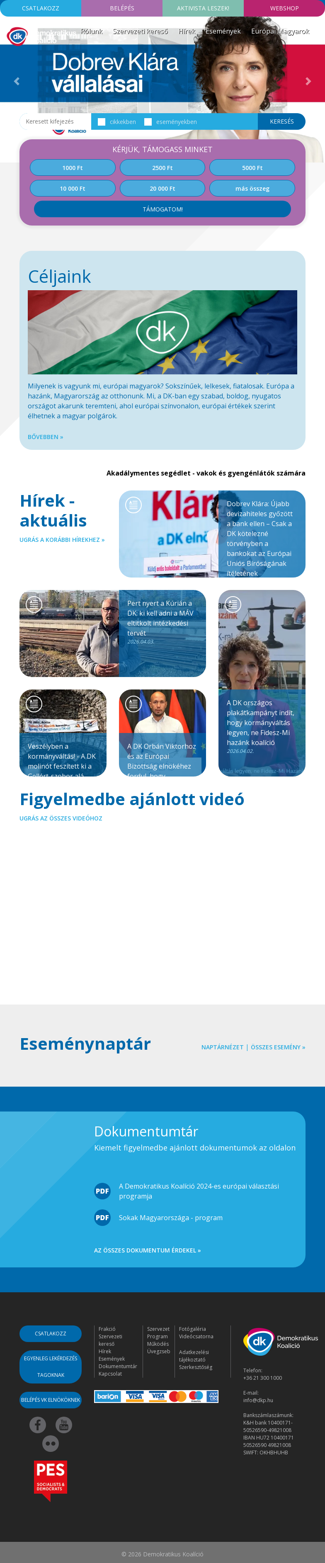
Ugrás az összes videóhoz (60, 818)
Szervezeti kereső (140, 31)
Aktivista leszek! (203, 8)
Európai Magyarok (280, 31)
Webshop (284, 8)
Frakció (107, 1328)
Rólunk (91, 31)
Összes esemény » (278, 1047)
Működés (158, 1343)
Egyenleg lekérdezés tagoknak (50, 1367)
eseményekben (170, 122)
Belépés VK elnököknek (50, 1399)
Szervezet (158, 1328)
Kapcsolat (110, 1373)
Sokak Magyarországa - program (171, 1217)
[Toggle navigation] (11, 60)
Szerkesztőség (195, 1367)
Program (157, 1336)
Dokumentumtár (118, 1366)
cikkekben (116, 122)
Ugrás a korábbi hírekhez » (62, 540)
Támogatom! (163, 209)
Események (223, 31)
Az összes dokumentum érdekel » (147, 1250)
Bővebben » (45, 437)
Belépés (122, 8)
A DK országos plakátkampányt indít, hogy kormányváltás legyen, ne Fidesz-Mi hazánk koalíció (262, 726)
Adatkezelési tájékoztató (194, 1356)
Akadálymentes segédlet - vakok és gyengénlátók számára (206, 473)
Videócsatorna (196, 1336)
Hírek (186, 31)
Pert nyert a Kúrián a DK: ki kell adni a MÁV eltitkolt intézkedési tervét (162, 622)
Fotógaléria (192, 1328)
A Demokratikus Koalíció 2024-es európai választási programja (199, 1191)
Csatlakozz (40, 8)
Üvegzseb (158, 1351)
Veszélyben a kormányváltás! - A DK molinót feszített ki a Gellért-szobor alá (63, 759)
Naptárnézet (222, 1047)
